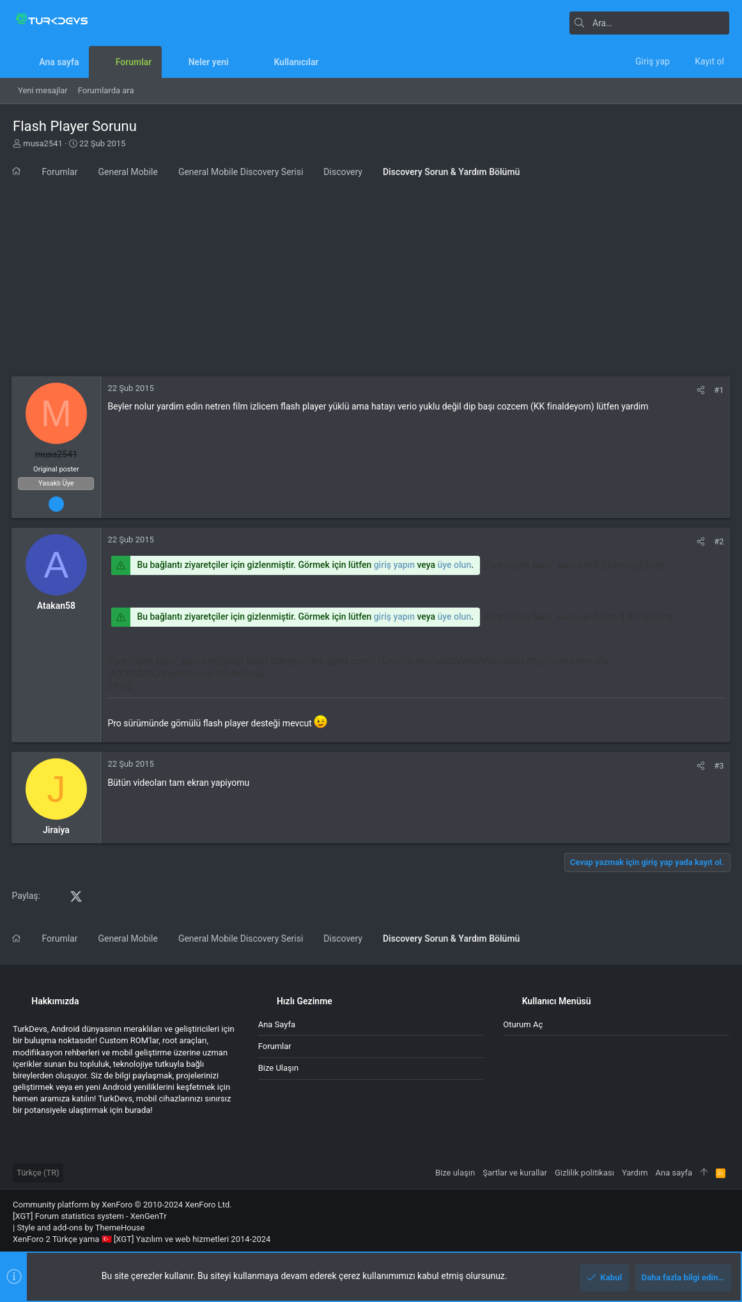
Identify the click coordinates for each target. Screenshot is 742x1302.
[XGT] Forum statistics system (90, 1216)
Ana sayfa (276, 1024)
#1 (718, 390)
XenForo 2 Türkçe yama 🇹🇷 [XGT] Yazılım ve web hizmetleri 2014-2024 (141, 1239)
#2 (718, 541)
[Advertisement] (371, 280)
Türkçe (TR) (38, 1172)
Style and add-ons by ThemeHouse (80, 1227)
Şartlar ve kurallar (515, 1172)
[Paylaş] (700, 390)
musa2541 (43, 143)
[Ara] (649, 22)
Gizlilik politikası (584, 1172)
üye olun (455, 565)
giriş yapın (395, 565)
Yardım (635, 1172)
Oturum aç (523, 1024)
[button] (238, 62)
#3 (718, 765)
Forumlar (274, 1046)
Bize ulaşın (278, 1068)
